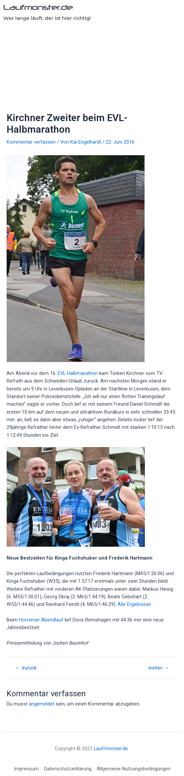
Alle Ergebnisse (134, 604)
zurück (26, 668)
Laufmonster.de (38, 7)
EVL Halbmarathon (78, 373)
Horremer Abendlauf (41, 620)
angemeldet (41, 704)
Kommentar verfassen (31, 142)
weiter (158, 668)
